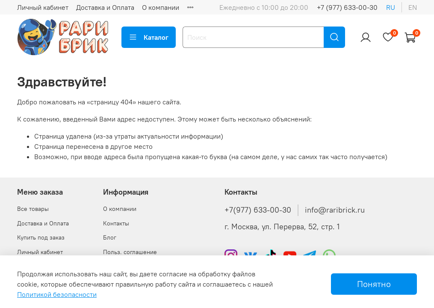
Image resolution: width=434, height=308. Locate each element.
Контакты (116, 223)
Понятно (374, 283)
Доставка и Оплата (105, 7)
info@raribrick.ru (335, 210)
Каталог (148, 37)
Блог (109, 237)
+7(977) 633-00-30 (257, 210)
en (412, 7)
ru (390, 7)
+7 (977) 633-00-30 (347, 7)
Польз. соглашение (130, 252)
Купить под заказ (41, 237)
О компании (160, 7)
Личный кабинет (42, 7)
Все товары (33, 209)
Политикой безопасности (57, 294)
